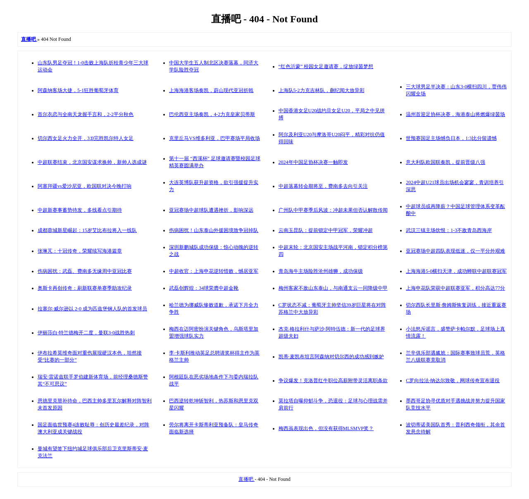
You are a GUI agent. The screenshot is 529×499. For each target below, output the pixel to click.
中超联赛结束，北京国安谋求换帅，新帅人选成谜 (92, 162)
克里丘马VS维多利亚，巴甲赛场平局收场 (214, 138)
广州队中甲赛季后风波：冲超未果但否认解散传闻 (333, 210)
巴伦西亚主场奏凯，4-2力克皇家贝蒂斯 (212, 114)
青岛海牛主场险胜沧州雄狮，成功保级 (321, 271)
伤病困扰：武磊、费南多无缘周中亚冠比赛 (85, 271)
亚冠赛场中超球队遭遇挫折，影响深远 (211, 210)
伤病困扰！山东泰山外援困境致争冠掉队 (213, 230)
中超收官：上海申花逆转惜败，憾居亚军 (213, 271)
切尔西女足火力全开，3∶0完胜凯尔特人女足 (85, 138)
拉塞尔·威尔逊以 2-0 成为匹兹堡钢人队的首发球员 (92, 309)
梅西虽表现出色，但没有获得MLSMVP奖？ (326, 428)
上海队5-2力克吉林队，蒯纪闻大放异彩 (322, 90)
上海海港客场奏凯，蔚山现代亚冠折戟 (211, 90)
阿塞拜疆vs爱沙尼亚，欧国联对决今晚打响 (84, 186)
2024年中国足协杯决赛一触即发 (313, 162)
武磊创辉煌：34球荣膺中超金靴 (203, 288)
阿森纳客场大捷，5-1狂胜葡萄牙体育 (78, 90)
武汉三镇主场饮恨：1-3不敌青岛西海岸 (449, 230)
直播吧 (246, 479)
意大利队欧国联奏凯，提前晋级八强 (445, 162)
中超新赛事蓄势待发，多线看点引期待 (80, 210)
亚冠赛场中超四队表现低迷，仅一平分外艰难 (455, 251)
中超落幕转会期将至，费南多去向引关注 (323, 186)
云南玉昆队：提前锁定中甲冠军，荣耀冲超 (326, 230)
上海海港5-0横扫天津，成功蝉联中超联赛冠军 (456, 271)
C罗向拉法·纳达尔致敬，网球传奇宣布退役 (453, 380)
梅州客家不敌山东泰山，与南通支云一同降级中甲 (333, 288)
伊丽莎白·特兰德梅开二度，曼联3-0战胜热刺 (86, 333)
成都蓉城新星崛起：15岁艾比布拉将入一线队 (87, 230)
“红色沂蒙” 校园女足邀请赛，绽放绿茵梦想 (326, 66)
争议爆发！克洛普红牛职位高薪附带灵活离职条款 (333, 380)
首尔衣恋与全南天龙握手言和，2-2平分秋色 (85, 114)
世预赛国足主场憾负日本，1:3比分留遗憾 (451, 138)
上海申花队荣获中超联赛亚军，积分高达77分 (455, 288)
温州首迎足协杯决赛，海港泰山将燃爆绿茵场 (455, 114)
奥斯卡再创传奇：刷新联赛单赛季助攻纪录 (85, 288)
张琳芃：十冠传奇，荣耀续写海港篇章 (80, 251)
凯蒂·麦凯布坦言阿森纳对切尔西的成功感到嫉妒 (331, 356)
